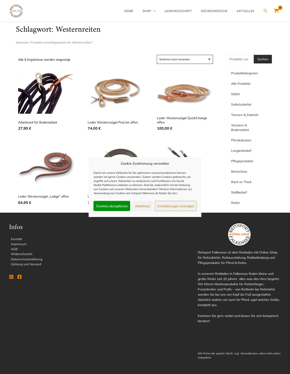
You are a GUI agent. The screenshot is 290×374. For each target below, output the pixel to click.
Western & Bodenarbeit (249, 127)
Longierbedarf (242, 150)
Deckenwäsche (219, 11)
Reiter (235, 203)
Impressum (17, 244)
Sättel (236, 94)
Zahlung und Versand (24, 265)
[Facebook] (19, 278)
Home (145, 11)
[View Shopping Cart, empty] (276, 11)
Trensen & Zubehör (246, 115)
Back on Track (241, 182)
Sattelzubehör (242, 104)
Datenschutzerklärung (25, 260)
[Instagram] (11, 278)
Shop (161, 11)
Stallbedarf (239, 192)
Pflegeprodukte (243, 161)
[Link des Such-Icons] (265, 11)
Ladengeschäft (187, 11)
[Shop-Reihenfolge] (185, 59)
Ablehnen (142, 206)
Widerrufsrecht (20, 255)
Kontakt (14, 239)
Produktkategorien (244, 73)
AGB (12, 249)
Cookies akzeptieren (112, 206)
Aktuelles (247, 11)
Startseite (22, 42)
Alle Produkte (241, 84)
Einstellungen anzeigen (175, 206)
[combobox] (240, 59)
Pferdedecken (242, 140)
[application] (166, 11)
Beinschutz (239, 171)
